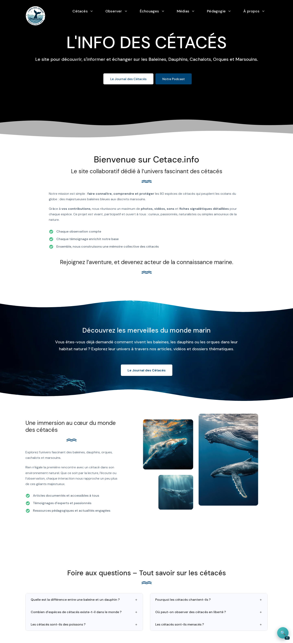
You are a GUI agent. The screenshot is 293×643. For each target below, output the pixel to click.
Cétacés (79, 11)
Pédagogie (216, 11)
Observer (113, 11)
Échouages (149, 11)
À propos (251, 11)
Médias (183, 11)
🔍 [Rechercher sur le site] (284, 634)
